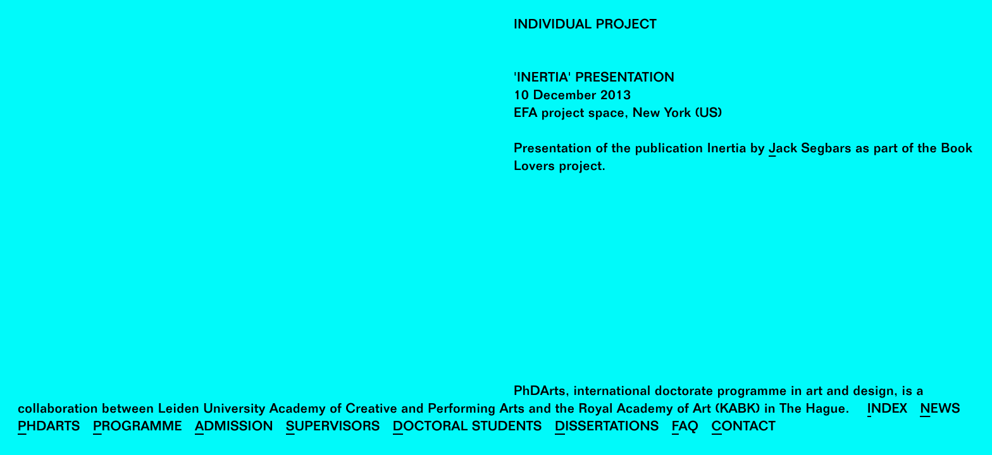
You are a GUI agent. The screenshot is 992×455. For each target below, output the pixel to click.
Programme (137, 428)
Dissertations (607, 428)
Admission (234, 428)
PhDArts (49, 428)
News (940, 410)
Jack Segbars (810, 150)
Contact (744, 428)
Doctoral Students (467, 428)
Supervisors (333, 428)
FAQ (685, 428)
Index (887, 410)
